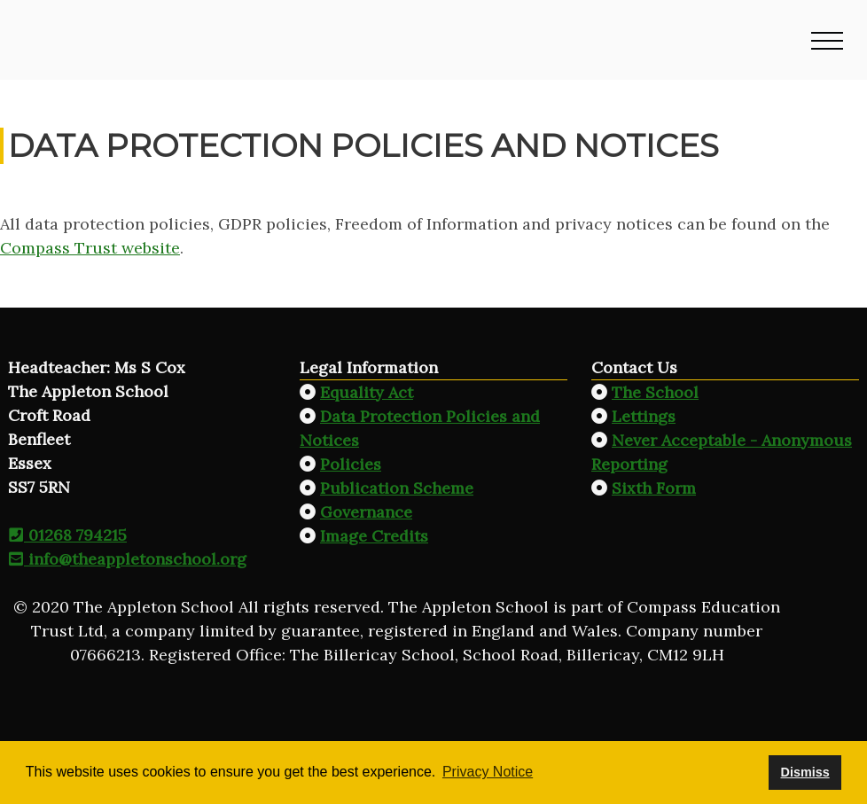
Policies (350, 464)
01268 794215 (67, 535)
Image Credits (374, 536)
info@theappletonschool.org (127, 559)
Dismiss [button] (804, 772)
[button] (827, 40)
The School (655, 392)
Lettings (644, 416)
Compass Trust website (90, 248)
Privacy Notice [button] (487, 771)
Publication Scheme (396, 488)
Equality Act (366, 392)
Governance (366, 512)
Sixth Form (654, 488)
